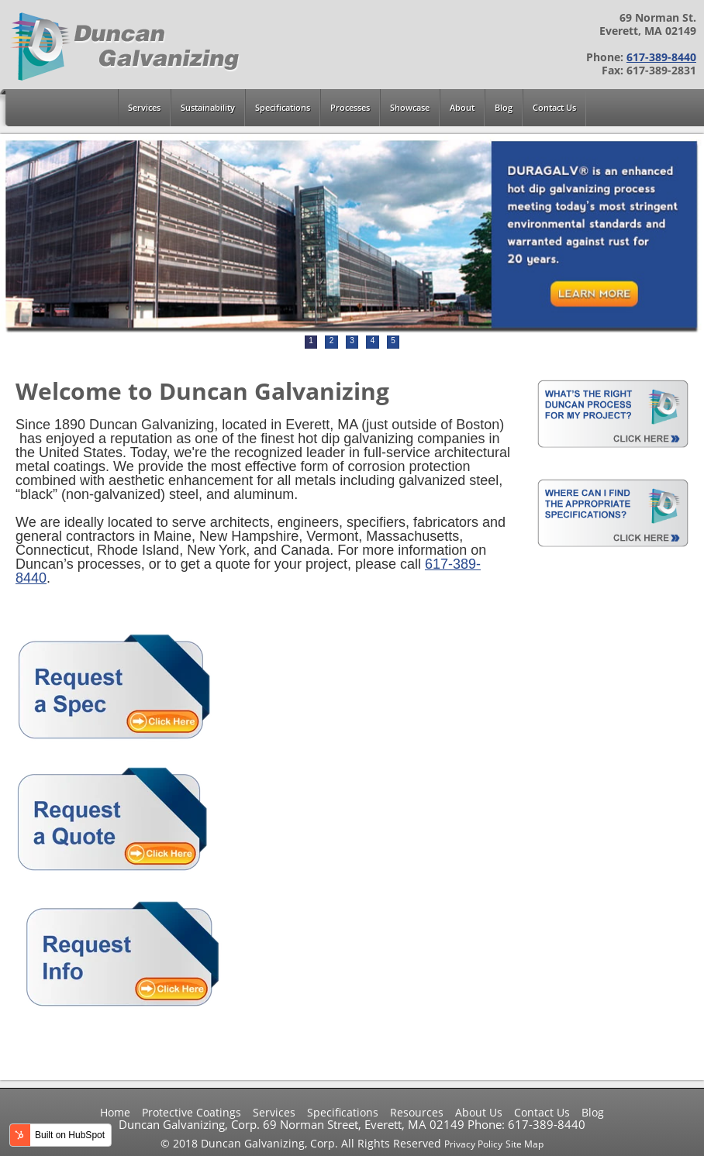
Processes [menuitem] (350, 107)
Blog (592, 1113)
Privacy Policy (473, 1144)
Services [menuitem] (144, 107)
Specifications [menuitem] (282, 107)
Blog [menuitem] (503, 107)
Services (274, 1113)
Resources (416, 1113)
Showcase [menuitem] (410, 107)
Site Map (525, 1144)
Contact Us (542, 1113)
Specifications (342, 1113)
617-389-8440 (661, 57)
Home (115, 1113)
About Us (478, 1113)
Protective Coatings (191, 1113)
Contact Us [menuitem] (554, 107)
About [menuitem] (462, 107)
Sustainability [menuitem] (208, 107)
